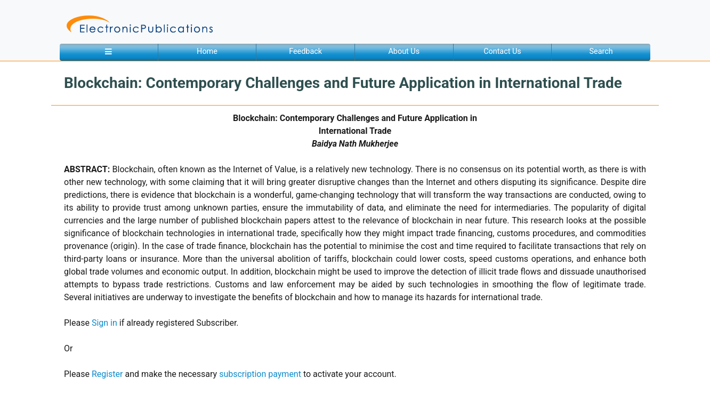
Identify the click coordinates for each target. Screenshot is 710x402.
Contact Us (502, 51)
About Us (403, 51)
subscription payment (260, 374)
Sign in (104, 323)
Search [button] (601, 51)
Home (207, 51)
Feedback (305, 51)
